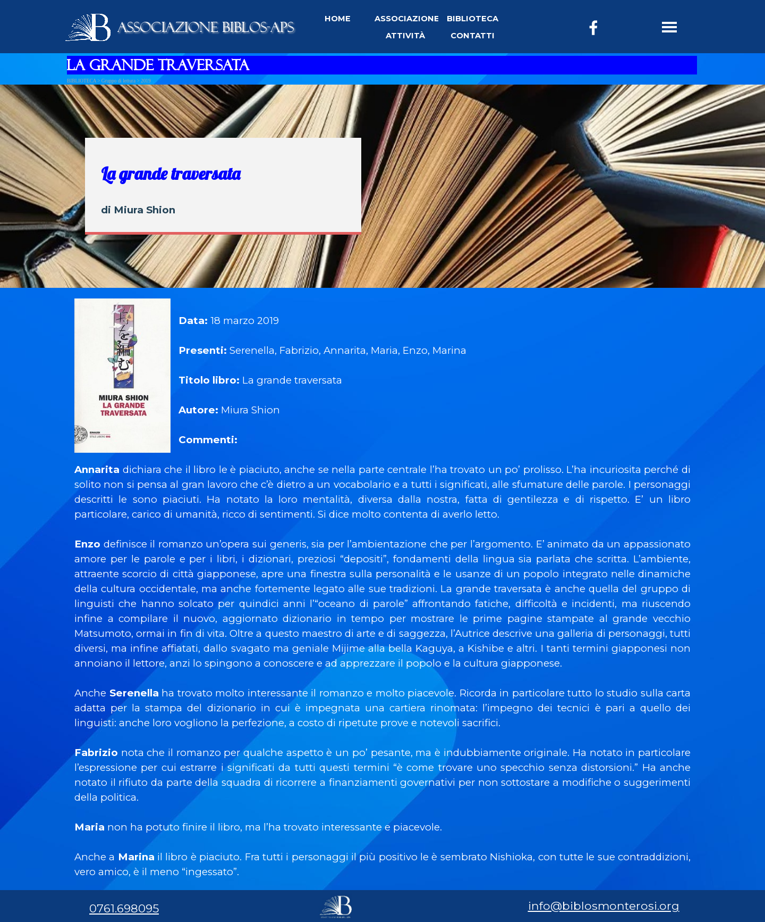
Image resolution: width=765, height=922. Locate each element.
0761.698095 (124, 908)
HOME (338, 18)
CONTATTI (472, 35)
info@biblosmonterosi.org (603, 905)
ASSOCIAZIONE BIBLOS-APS (205, 27)
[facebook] (593, 27)
